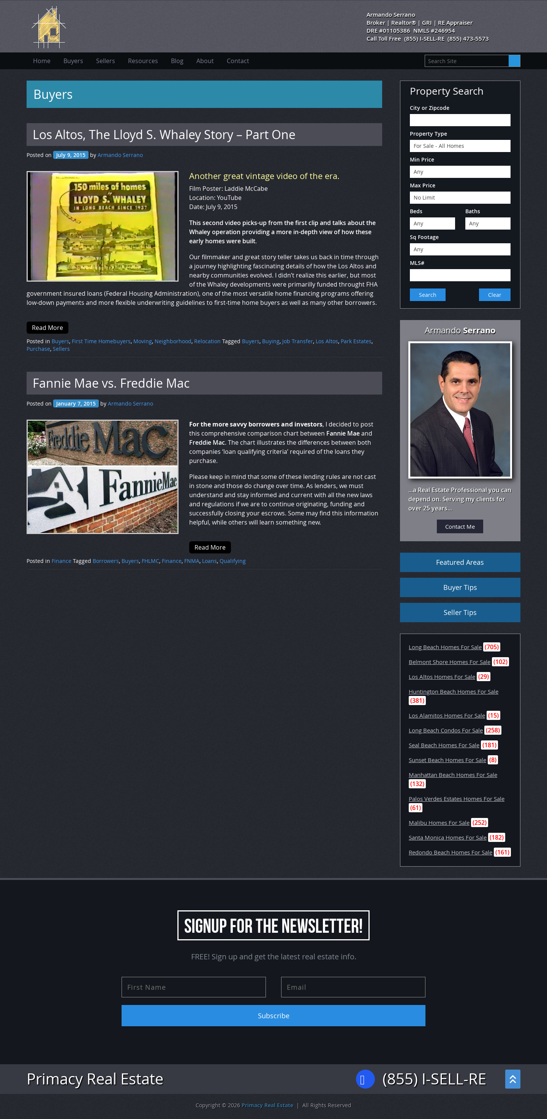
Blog (177, 61)
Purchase (38, 348)
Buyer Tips (460, 587)
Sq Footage (424, 237)
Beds (416, 211)
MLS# (417, 262)
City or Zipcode (429, 107)
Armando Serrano (120, 154)
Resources (143, 61)
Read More (47, 327)
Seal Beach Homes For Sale (444, 745)
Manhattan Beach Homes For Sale (453, 774)
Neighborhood (173, 341)
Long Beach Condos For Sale (446, 730)
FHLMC (150, 560)
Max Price (422, 185)
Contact (238, 61)
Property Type (428, 133)
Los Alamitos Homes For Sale (447, 715)
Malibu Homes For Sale (439, 822)
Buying (271, 341)
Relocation (207, 341)
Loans (209, 560)
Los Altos (327, 341)
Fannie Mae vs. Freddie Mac (111, 383)
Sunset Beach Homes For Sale (447, 760)
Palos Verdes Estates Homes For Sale (456, 798)
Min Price (422, 159)
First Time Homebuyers (101, 341)
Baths (472, 211)
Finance (61, 560)
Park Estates (356, 341)
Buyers (73, 61)
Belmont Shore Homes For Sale (449, 662)
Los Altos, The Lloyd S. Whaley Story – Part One (164, 134)
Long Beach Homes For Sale (445, 647)
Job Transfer (297, 341)
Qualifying (233, 560)
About (205, 61)
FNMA (191, 560)
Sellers (105, 61)
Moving (142, 341)
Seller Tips (460, 612)
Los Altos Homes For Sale (442, 676)
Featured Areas (460, 562)
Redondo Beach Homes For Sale (450, 852)
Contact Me (460, 526)
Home (42, 61)
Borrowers (106, 560)
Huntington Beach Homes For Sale (453, 691)
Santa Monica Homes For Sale (448, 837)
